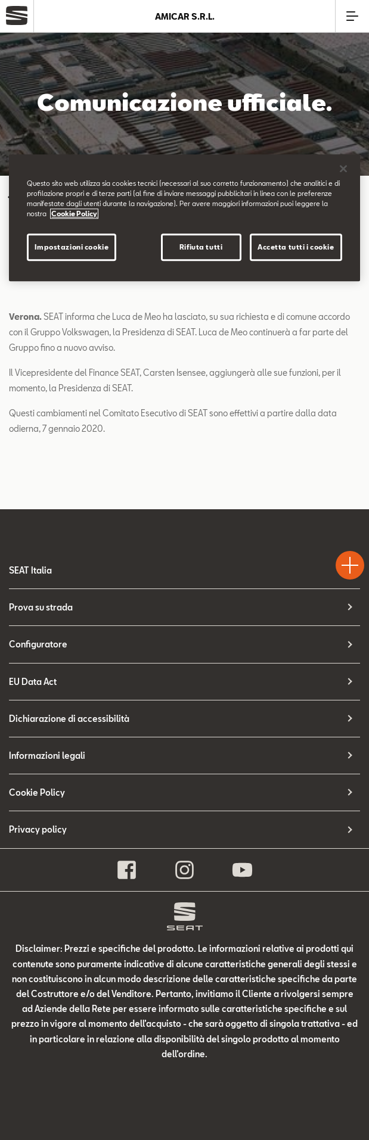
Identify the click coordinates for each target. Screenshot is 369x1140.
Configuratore (38, 644)
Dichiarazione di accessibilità (69, 719)
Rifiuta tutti (200, 247)
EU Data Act (33, 682)
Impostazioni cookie (71, 247)
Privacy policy (38, 829)
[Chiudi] (343, 168)
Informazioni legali (47, 755)
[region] (184, 217)
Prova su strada (41, 607)
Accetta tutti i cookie (296, 247)
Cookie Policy (37, 792)
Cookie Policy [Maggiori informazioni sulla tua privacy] (74, 214)
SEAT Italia (30, 570)
